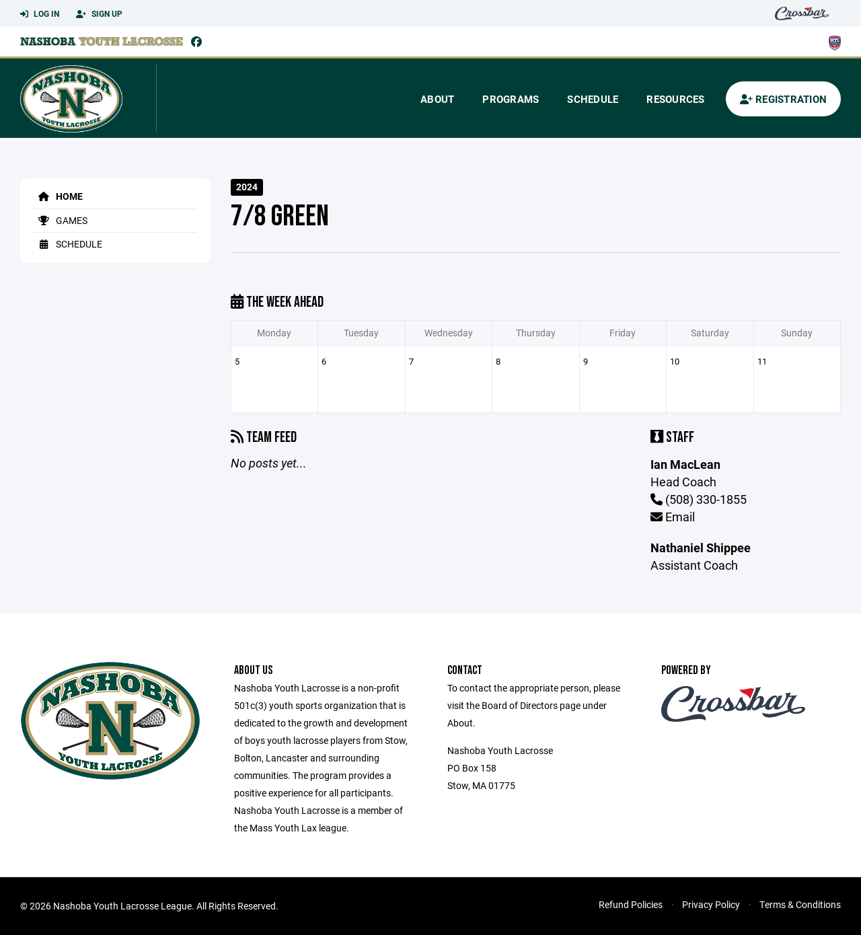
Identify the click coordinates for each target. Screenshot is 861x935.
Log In (39, 14)
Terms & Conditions (800, 904)
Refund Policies (631, 904)
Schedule (592, 99)
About (437, 99)
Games (60, 220)
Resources (675, 99)
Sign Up (99, 14)
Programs (510, 99)
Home (58, 196)
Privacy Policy (711, 904)
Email (672, 517)
